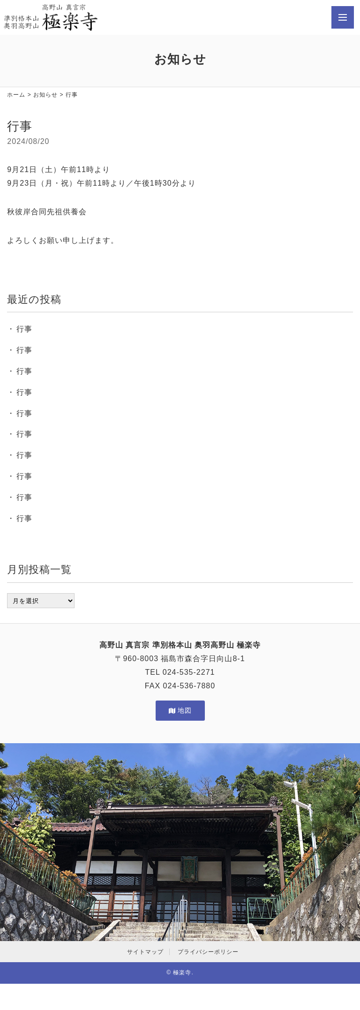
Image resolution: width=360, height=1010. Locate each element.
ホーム (16, 94)
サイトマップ (145, 952)
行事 (24, 329)
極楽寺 (182, 972)
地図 (180, 710)
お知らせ (45, 94)
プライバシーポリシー (208, 952)
